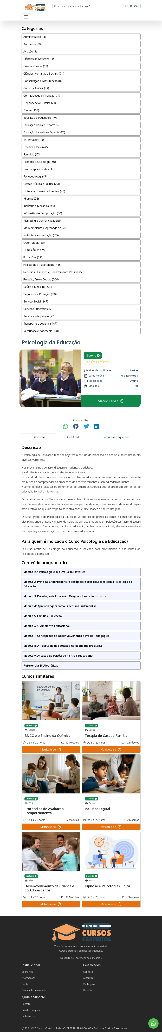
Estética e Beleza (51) (36, 147)
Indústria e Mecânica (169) (39, 206)
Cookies (26, 984)
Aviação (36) (30, 51)
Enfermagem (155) (34, 139)
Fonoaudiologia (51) (35, 176)
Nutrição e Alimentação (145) (41, 235)
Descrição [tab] (39, 437)
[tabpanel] (81, 676)
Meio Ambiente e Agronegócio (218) (45, 228)
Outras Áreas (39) (34, 250)
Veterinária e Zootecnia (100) (41, 331)
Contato (26, 1003)
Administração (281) (35, 36)
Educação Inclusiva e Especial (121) (44, 132)
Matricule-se (50, 749)
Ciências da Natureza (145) (39, 59)
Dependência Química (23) (39, 103)
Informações (28, 977)
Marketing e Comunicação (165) (42, 220)
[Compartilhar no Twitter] (86, 426)
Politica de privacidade (34, 990)
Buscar (131, 6)
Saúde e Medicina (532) (37, 286)
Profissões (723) (33, 257)
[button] (26, 17)
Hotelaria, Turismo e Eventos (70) (44, 191)
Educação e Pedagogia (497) (40, 117)
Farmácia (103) (32, 154)
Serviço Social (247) (35, 301)
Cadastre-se (28, 1016)
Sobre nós (27, 971)
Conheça (88, 971)
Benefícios (89, 990)
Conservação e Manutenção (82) (43, 81)
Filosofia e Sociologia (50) (39, 161)
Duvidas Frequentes (32, 1010)
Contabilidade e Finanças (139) (41, 95)
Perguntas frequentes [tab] (116, 437)
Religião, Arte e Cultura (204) (41, 279)
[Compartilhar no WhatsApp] (65, 426)
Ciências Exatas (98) (35, 66)
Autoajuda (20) (32, 44)
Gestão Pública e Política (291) (41, 184)
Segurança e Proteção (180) (40, 294)
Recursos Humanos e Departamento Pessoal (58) (53, 272)
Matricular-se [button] (111, 401)
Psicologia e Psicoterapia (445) (42, 264)
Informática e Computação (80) (42, 213)
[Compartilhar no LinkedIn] (96, 426)
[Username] (88, 6)
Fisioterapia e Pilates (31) (38, 169)
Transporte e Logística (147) (40, 323)
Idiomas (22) (31, 198)
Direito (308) (31, 110)
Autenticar (88, 977)
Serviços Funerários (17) (37, 309)
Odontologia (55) (34, 242)
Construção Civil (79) (36, 88)
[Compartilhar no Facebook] (76, 426)
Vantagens (89, 984)
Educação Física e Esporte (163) (42, 125)
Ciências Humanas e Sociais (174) (43, 73)
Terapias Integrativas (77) (39, 316)
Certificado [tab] (74, 437)
